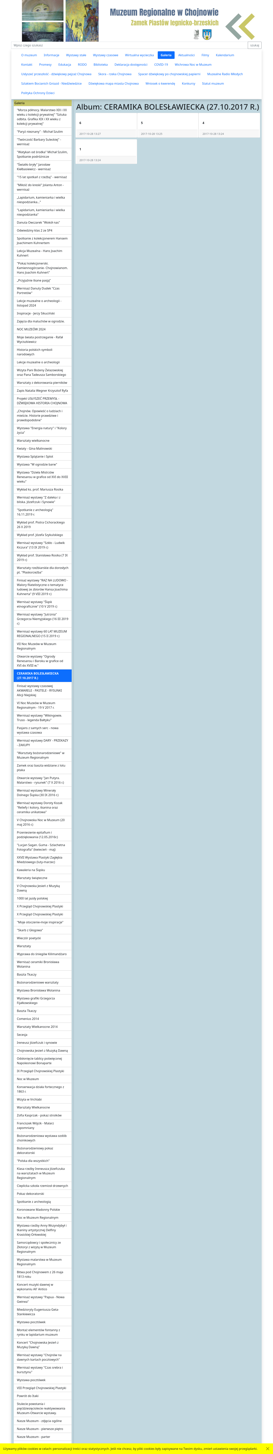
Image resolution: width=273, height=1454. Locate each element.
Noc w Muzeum (28, 1079)
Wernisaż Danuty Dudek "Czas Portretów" (38, 290)
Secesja (22, 1035)
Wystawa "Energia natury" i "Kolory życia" (42, 430)
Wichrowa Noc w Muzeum (193, 64)
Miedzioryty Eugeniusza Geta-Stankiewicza (38, 1311)
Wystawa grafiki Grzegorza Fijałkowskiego (36, 1000)
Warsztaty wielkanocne (33, 440)
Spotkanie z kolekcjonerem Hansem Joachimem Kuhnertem (42, 240)
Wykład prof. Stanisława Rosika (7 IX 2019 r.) (42, 557)
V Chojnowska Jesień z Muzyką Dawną (38, 888)
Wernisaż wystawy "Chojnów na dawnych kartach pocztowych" (39, 1357)
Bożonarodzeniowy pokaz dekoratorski (35, 1150)
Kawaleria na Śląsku (31, 870)
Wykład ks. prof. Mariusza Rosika (40, 489)
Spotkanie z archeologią (34, 1202)
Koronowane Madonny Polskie (38, 1210)
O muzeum (29, 55)
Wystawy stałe (76, 55)
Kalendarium (225, 55)
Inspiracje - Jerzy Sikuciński (36, 313)
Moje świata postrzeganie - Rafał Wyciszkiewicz (40, 339)
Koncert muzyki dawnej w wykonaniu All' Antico (35, 1286)
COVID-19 (161, 64)
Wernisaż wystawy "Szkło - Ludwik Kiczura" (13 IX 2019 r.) (41, 545)
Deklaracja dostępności (131, 64)
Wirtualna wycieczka (139, 55)
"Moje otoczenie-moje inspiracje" (40, 922)
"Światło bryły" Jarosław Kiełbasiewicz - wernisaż (34, 166)
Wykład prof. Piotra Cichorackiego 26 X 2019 (41, 524)
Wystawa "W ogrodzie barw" (37, 464)
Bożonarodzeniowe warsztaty (38, 982)
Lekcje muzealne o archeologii (38, 362)
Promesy (45, 64)
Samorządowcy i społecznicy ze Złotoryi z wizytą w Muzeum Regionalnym (39, 1247)
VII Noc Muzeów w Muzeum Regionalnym (36, 646)
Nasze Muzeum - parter (33, 1437)
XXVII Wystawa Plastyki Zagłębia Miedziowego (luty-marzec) (39, 859)
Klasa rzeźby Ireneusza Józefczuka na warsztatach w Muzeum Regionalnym (41, 1173)
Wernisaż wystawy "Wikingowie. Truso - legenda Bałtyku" (39, 717)
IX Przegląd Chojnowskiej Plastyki (40, 1071)
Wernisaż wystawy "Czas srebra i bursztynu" (40, 1369)
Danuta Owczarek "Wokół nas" (38, 222)
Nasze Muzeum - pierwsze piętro (40, 1429)
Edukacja (64, 64)
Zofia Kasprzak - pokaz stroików (39, 1115)
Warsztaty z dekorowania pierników (42, 383)
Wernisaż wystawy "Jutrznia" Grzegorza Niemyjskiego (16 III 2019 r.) (42, 619)
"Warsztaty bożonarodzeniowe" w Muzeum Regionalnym (40, 755)
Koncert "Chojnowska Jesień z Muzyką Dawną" (38, 1344)
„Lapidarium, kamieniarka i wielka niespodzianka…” (41, 199)
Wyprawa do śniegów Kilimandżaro (42, 954)
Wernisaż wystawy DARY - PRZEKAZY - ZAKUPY (42, 742)
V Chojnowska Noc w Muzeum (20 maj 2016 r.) (41, 822)
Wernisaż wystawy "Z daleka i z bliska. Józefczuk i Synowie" (38, 499)
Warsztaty (24, 946)
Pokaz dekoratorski (30, 1194)
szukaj (254, 45)
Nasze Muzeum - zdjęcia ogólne (39, 1421)
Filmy (205, 55)
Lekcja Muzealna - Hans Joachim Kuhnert (39, 253)
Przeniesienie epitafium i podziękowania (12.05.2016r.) (37, 834)
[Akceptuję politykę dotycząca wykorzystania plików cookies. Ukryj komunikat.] (267, 1448)
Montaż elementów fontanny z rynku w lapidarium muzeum (38, 1332)
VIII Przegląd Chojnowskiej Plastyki (41, 1388)
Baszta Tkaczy (26, 974)
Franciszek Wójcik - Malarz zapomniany (35, 1125)
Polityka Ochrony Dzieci (38, 93)
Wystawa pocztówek (31, 1322)
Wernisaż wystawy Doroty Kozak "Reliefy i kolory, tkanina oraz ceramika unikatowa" (39, 807)
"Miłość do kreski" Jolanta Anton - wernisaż (40, 187)
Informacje (51, 55)
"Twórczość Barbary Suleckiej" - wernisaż (39, 141)
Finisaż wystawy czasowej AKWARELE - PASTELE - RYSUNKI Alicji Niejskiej (39, 690)
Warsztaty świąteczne (32, 878)
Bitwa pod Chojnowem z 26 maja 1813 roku (40, 1274)
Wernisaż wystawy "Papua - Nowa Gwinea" (40, 1299)
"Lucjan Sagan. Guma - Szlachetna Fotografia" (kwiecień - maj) (41, 847)
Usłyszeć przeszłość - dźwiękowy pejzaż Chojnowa (56, 74)
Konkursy (188, 83)
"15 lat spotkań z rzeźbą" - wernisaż (42, 177)
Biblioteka (101, 64)
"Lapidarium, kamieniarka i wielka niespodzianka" (41, 212)
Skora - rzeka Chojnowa (114, 74)
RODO (82, 64)
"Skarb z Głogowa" (30, 930)
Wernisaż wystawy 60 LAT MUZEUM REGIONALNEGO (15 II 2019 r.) (42, 633)
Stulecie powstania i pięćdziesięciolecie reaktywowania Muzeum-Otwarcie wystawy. (41, 1408)
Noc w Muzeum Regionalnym (37, 1217)
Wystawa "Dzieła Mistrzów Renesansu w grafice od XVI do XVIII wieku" (42, 477)
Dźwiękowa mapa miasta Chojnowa (114, 83)
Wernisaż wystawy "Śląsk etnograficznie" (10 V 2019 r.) (37, 604)
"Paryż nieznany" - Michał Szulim (40, 131)
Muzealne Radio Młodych (225, 74)
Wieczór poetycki (29, 938)
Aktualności (186, 55)
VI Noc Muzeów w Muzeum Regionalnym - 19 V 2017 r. (36, 705)
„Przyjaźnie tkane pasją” (34, 280)
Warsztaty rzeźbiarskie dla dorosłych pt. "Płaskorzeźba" (42, 570)
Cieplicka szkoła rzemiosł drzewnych (42, 1186)
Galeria (166, 55)
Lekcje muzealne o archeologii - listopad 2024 (39, 303)
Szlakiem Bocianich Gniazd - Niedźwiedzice (51, 83)
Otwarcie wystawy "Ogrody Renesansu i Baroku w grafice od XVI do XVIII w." (40, 661)
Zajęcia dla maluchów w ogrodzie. (41, 321)
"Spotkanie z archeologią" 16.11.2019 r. (35, 512)
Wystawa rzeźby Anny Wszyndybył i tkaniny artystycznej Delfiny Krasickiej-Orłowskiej (42, 1230)
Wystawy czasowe (105, 55)
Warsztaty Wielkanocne (33, 1107)
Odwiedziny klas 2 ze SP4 (34, 230)
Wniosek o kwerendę (160, 83)
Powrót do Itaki (27, 1396)
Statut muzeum (213, 83)
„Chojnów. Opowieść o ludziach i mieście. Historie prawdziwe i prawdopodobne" (39, 415)
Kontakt (26, 64)
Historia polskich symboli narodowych (34, 352)
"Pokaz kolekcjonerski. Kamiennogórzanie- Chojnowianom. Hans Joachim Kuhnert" (42, 268)
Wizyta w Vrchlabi (29, 1099)
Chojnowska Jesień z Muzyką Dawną (42, 1050)
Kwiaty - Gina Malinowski (34, 448)
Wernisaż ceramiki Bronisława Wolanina (38, 964)
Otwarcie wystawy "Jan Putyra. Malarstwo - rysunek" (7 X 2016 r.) (40, 780)
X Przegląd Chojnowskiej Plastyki (40, 906)
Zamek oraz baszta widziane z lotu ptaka (41, 767)
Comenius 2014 (28, 1019)
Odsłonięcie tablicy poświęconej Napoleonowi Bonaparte (39, 1060)
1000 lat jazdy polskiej (32, 898)
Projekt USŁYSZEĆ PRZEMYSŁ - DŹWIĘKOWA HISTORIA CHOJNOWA (42, 400)
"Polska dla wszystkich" (33, 1161)
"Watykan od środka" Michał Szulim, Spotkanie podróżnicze (42, 154)
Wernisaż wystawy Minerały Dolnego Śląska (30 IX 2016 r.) (37, 792)
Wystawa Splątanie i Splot (35, 456)
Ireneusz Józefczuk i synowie (37, 1043)
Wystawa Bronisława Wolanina (38, 990)
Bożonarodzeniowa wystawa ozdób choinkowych (42, 1138)
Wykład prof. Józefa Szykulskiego (40, 535)
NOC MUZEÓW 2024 (31, 329)
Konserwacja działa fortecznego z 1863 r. (40, 1089)
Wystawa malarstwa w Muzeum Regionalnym (39, 1261)
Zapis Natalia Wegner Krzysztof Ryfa (42, 390)
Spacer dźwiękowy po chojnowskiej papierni (169, 74)
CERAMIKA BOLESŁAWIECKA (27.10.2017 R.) (38, 675)
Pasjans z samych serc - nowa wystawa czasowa (37, 730)
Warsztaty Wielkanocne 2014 (37, 1027)
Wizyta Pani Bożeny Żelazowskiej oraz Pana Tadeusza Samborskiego (41, 372)
